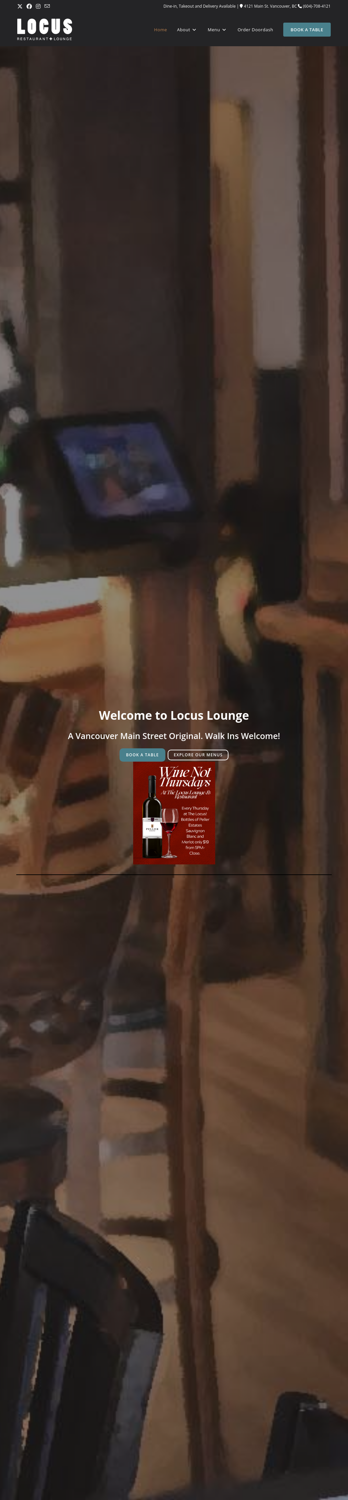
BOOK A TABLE (142, 755)
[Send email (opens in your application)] (47, 6)
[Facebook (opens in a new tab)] (29, 6)
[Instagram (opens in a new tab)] (38, 6)
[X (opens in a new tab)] (21, 6)
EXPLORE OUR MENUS (198, 755)
